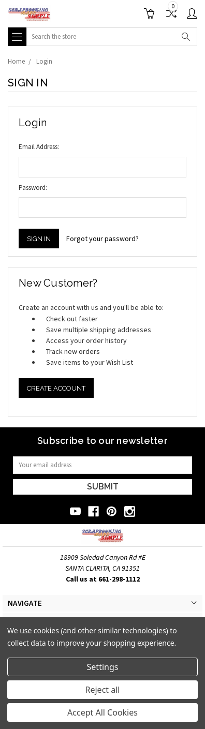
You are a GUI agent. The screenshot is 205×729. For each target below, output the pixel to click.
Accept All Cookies (102, 712)
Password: (33, 187)
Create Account (56, 388)
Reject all (102, 689)
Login (44, 61)
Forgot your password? (102, 238)
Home (16, 61)
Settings (103, 667)
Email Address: (39, 146)
